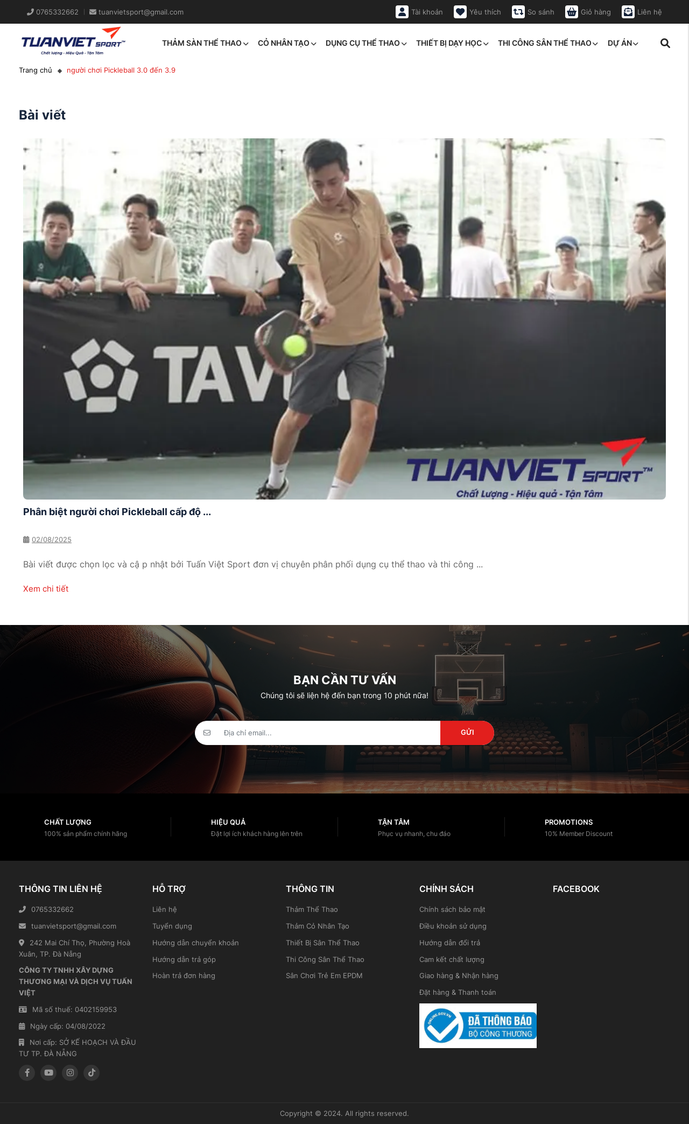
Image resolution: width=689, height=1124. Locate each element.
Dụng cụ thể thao (366, 42)
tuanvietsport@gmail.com (67, 926)
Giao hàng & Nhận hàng (458, 975)
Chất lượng (68, 822)
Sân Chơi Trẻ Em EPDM (324, 975)
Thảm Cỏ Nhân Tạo (317, 926)
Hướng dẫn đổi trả (449, 942)
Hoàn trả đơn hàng (183, 975)
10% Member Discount (579, 834)
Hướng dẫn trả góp (184, 959)
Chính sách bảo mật (452, 909)
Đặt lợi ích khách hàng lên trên (257, 834)
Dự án (623, 42)
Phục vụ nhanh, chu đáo (414, 834)
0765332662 (46, 909)
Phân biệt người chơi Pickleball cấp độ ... (117, 511)
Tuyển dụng (172, 926)
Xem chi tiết (45, 589)
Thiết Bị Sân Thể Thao (323, 942)
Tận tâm (394, 822)
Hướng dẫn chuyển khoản (195, 942)
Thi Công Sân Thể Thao (325, 959)
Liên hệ (164, 909)
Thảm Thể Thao (312, 909)
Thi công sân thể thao (548, 42)
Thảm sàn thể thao (205, 42)
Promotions (569, 822)
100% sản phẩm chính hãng (85, 834)
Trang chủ (35, 70)
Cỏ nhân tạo (287, 42)
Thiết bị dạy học (452, 42)
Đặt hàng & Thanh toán (457, 992)
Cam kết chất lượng (451, 959)
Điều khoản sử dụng (453, 926)
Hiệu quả (228, 822)
